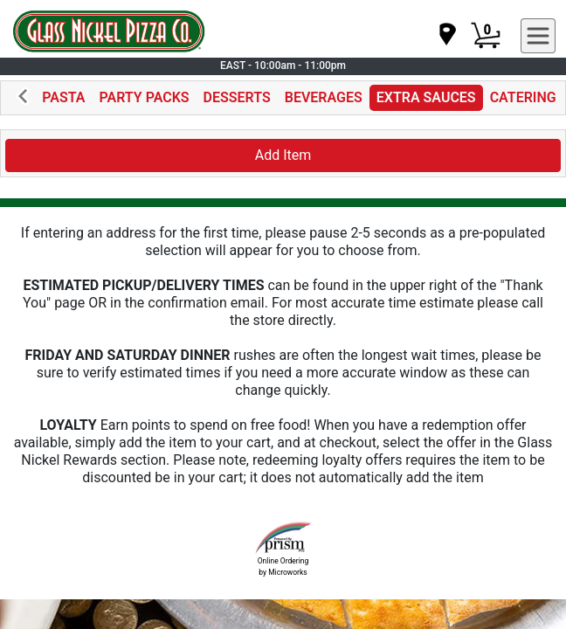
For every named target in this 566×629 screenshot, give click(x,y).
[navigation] (446, 35)
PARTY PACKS (145, 97)
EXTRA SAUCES (426, 97)
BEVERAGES (323, 97)
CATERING (523, 97)
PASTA (63, 97)
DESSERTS (237, 97)
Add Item (283, 155)
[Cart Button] (485, 36)
